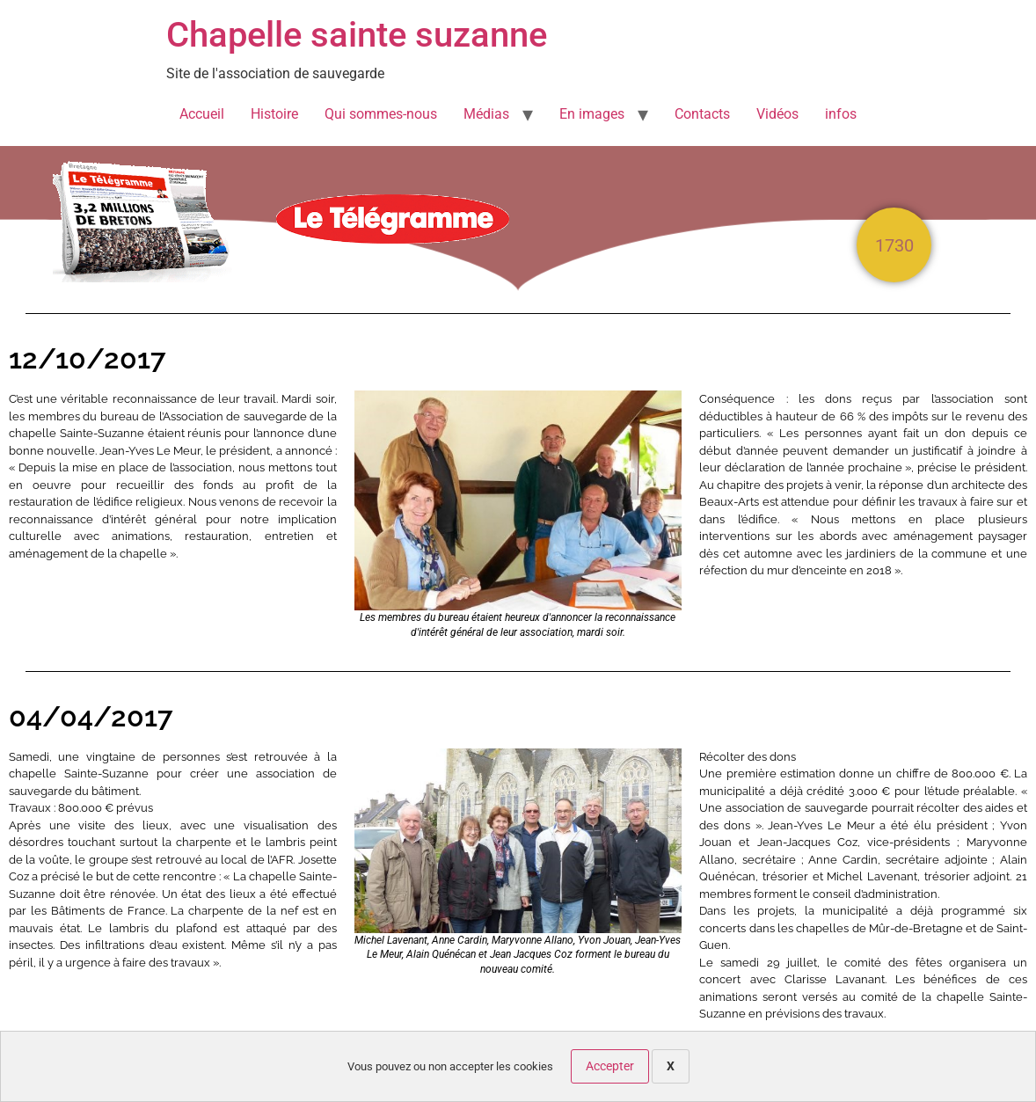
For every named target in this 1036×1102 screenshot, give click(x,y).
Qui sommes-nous (381, 114)
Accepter (610, 1066)
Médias (486, 114)
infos (841, 114)
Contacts (702, 114)
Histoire (274, 114)
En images (591, 114)
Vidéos (777, 114)
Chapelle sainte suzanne (356, 34)
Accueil (201, 114)
